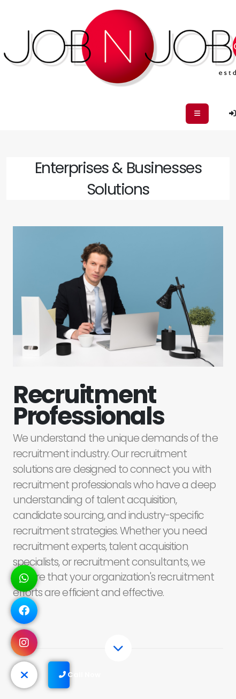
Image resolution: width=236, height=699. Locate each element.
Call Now (64, 675)
